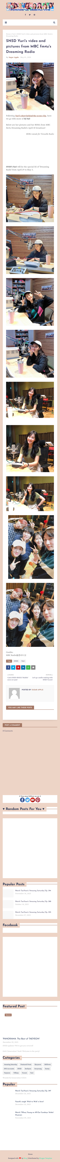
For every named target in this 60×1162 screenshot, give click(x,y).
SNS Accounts (9, 1069)
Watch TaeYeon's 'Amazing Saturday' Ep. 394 (33, 891)
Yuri (13, 34)
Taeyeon (7, 1073)
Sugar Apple (14, 57)
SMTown (47, 1065)
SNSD (16, 661)
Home (8, 34)
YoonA (24, 1073)
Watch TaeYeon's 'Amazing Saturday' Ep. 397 (33, 1091)
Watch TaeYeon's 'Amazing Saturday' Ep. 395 (33, 912)
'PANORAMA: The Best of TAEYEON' (21, 1039)
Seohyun (28, 1069)
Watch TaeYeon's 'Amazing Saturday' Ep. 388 (33, 901)
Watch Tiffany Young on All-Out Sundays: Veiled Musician (34, 1114)
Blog (25, 1158)
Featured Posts (26, 1065)
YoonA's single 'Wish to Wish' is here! (29, 1102)
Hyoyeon (38, 1065)
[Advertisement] (30, 848)
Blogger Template (45, 1158)
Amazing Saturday (10, 1065)
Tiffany (16, 1073)
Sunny (47, 1069)
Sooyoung (38, 1069)
